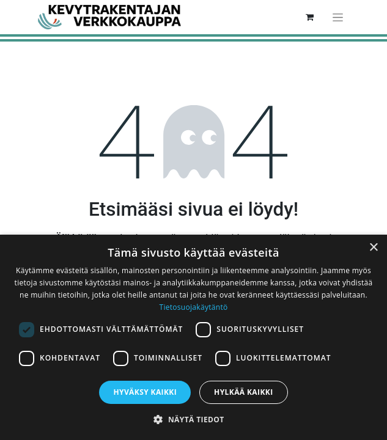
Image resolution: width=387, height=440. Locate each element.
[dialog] (193, 337)
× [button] (373, 247)
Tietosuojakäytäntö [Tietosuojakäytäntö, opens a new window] (193, 307)
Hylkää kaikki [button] (243, 392)
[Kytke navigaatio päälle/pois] (338, 17)
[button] (193, 419)
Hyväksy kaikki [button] (145, 392)
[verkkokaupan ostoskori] (310, 17)
